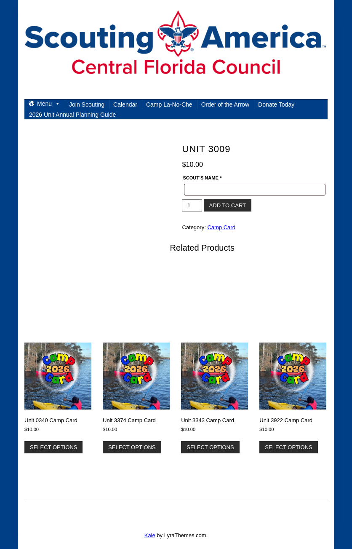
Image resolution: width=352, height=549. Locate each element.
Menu (48, 103)
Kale (149, 535)
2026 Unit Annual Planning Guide (72, 114)
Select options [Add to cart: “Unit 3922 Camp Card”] (288, 447)
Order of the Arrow (225, 104)
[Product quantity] (192, 205)
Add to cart (227, 205)
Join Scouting (86, 104)
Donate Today (276, 104)
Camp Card (221, 227)
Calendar (125, 104)
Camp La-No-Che (169, 104)
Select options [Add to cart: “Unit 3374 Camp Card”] (131, 447)
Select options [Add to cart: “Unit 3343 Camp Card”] (210, 447)
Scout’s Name (202, 177)
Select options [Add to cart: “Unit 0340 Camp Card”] (53, 447)
